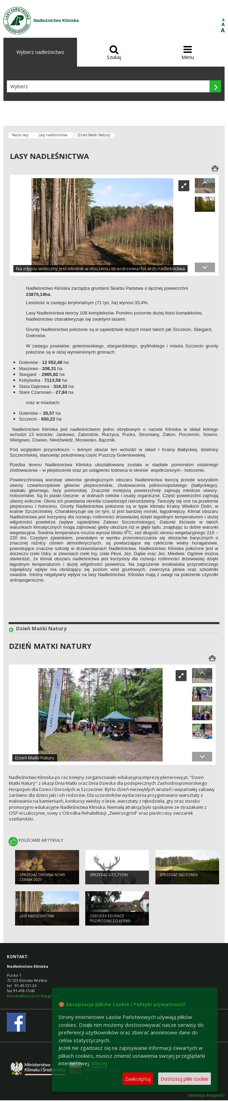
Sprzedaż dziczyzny (109, 874)
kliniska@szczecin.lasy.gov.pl (33, 995)
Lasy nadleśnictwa (53, 135)
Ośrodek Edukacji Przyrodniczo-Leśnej (110, 918)
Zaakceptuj (138, 1078)
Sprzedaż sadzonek (179, 874)
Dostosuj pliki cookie (184, 1078)
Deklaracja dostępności (206, 1095)
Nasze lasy (20, 135)
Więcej (99, 1063)
